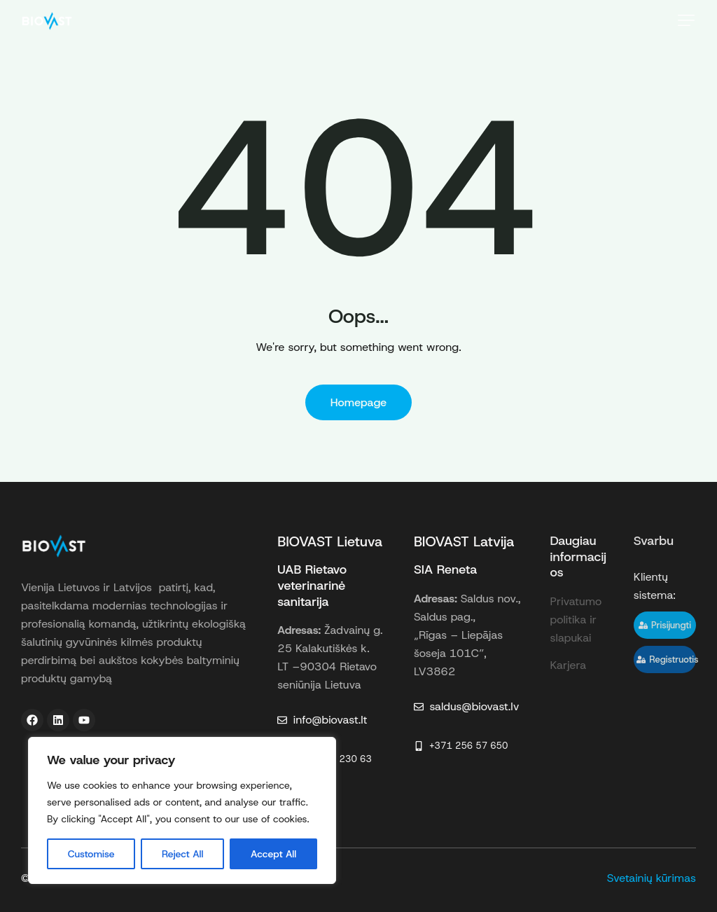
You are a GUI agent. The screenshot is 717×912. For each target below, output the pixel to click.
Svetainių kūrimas (651, 878)
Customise (91, 854)
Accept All (273, 854)
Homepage (358, 402)
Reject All (182, 854)
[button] (686, 20)
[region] (182, 810)
